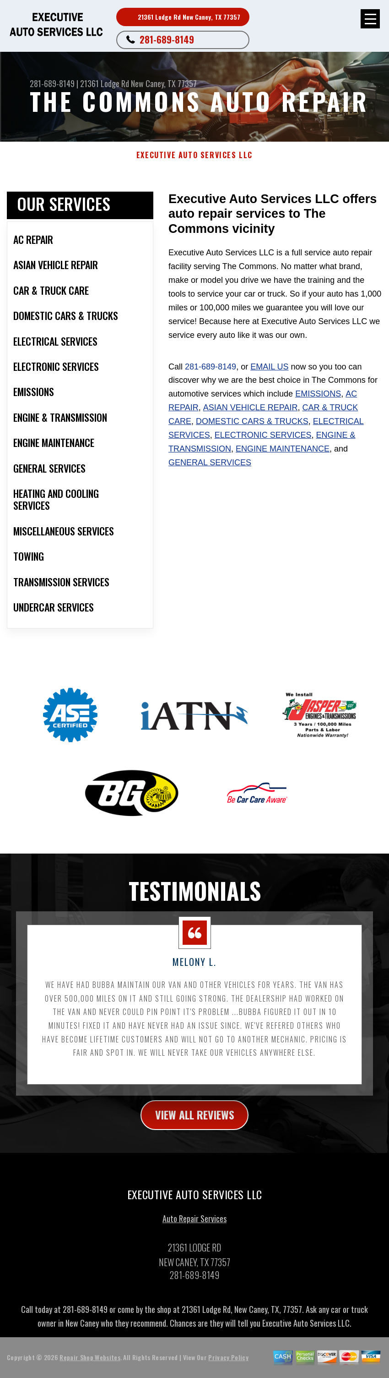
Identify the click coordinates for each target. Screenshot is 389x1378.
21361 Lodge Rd (104, 83)
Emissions (318, 393)
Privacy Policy (228, 1362)
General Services (209, 462)
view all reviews (195, 1119)
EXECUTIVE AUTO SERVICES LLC (194, 155)
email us (269, 366)
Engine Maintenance (283, 448)
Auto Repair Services (194, 1223)
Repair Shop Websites (89, 1362)
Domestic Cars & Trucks (252, 421)
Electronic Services (263, 435)
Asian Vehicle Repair (250, 407)
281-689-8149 (167, 39)
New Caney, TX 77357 (164, 83)
